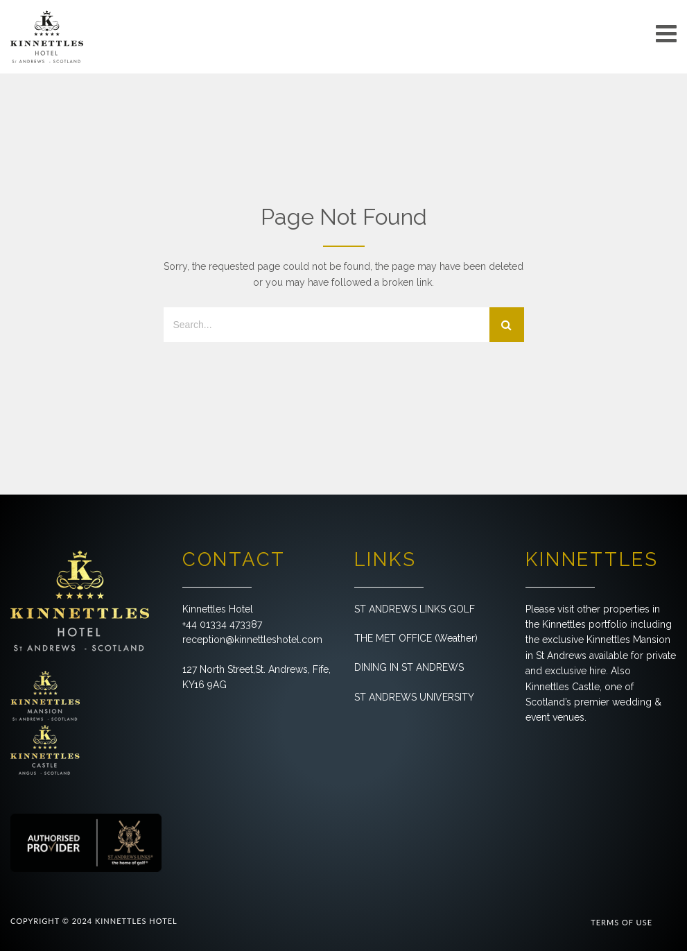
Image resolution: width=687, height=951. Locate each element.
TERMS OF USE (621, 922)
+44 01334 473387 (222, 624)
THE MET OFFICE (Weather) (416, 638)
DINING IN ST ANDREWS (409, 667)
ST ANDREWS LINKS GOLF (414, 609)
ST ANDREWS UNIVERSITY (414, 697)
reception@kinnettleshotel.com (252, 639)
